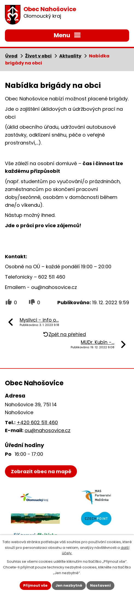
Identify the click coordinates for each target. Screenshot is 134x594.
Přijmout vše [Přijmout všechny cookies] (35, 585)
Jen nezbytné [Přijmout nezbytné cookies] (68, 585)
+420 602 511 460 (37, 422)
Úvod (11, 56)
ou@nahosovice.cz (47, 430)
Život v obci (38, 56)
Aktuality (70, 56)
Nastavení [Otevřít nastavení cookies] (100, 585)
